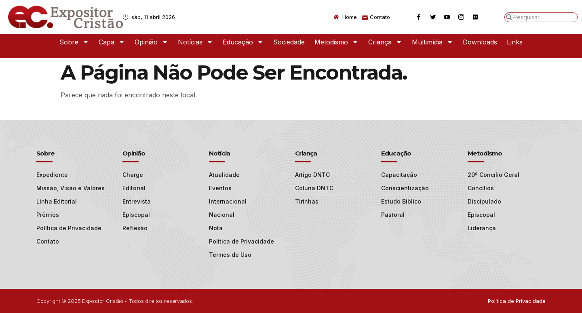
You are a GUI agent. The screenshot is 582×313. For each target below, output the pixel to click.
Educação (243, 42)
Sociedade (289, 42)
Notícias (195, 42)
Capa (112, 42)
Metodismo (336, 42)
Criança (385, 42)
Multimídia (432, 42)
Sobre (74, 42)
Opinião (151, 42)
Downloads (480, 42)
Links (515, 42)
